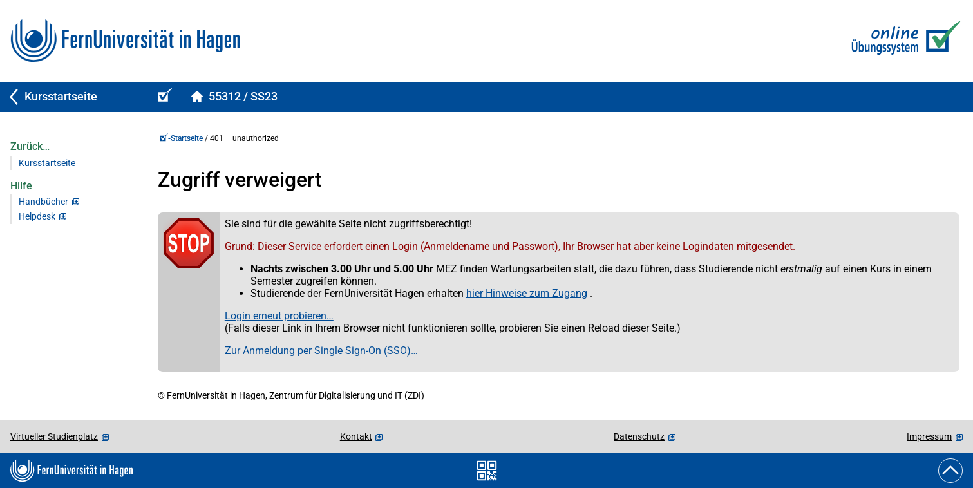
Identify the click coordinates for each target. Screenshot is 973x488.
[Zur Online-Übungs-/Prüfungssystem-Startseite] (903, 40)
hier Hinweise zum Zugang (526, 293)
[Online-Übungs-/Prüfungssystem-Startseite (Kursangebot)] (163, 97)
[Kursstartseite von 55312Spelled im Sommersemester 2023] (234, 97)
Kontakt (356, 436)
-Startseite (181, 138)
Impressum (929, 436)
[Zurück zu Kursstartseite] (72, 97)
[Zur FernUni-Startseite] (125, 40)
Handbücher (43, 201)
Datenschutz (639, 436)
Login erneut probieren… (279, 316)
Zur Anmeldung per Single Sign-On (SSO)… (321, 350)
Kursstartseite (47, 163)
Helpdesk (37, 216)
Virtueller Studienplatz (54, 436)
